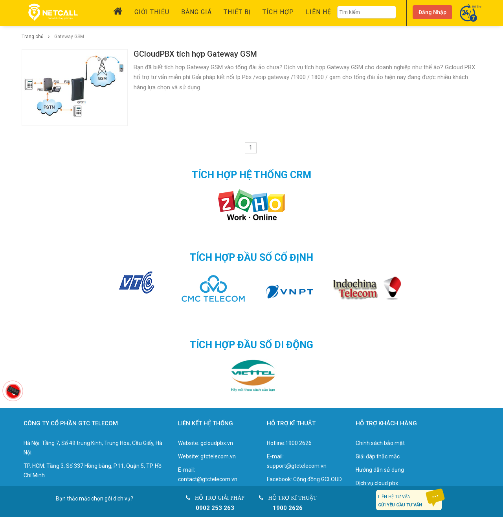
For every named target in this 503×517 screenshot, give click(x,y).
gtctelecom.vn (218, 456)
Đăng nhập (432, 12)
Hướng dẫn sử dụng (380, 470)
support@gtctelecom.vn (297, 466)
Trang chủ (38, 36)
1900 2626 (298, 443)
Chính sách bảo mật (380, 443)
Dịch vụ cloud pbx (377, 483)
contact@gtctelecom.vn (207, 479)
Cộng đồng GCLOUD (317, 479)
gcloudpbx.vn (216, 443)
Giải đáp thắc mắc (378, 456)
